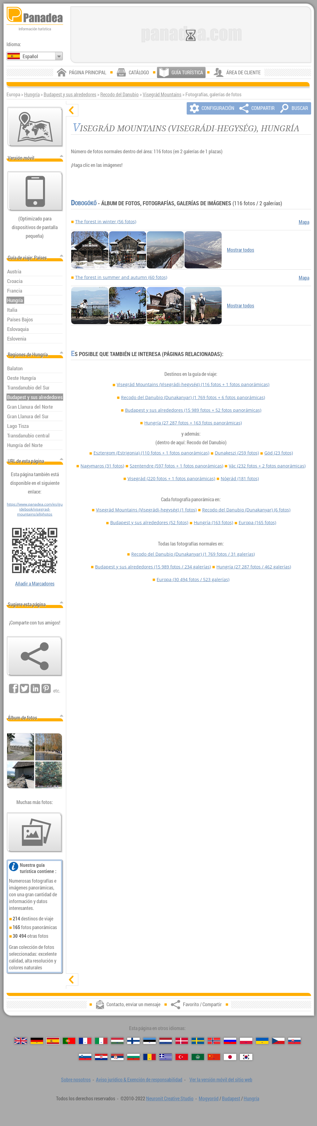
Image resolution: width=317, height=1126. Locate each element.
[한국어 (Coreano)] (246, 1057)
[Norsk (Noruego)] (213, 1040)
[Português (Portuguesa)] (69, 1040)
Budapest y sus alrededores (70, 94)
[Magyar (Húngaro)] (117, 1040)
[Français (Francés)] (85, 1040)
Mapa (304, 222)
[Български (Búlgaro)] (133, 1057)
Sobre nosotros (76, 1079)
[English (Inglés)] (20, 1040)
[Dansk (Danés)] (181, 1040)
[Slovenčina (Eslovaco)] (294, 1040)
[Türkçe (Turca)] (181, 1057)
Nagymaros (102, 466)
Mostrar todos (240, 249)
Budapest (231, 1098)
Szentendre (176, 466)
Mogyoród (209, 1098)
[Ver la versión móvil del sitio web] (35, 191)
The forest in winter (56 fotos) (105, 221)
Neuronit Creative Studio (169, 1098)
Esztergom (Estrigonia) (151, 453)
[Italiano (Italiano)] (101, 1040)
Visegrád (171, 478)
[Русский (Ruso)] (230, 1040)
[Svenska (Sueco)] (197, 1040)
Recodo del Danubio (119, 94)
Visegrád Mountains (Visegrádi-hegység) (193, 384)
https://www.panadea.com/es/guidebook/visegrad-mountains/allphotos (35, 509)
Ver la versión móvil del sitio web (220, 1079)
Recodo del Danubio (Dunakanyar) (193, 397)
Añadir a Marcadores (34, 583)
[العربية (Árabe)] (197, 1057)
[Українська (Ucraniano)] (262, 1040)
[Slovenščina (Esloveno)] (85, 1057)
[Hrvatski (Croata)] (101, 1057)
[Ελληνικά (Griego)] (165, 1057)
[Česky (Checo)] (278, 1040)
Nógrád (240, 478)
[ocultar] (72, 110)
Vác (267, 466)
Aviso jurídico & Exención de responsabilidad (139, 1079)
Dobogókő (84, 203)
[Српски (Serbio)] (117, 1057)
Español (30, 56)
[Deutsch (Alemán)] (36, 1040)
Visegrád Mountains (162, 94)
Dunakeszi (237, 453)
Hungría (32, 94)
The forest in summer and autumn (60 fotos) (121, 277)
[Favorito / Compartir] (34, 656)
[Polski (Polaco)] (246, 1040)
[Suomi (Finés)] (133, 1040)
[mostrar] (72, 979)
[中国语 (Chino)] (213, 1057)
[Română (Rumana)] (149, 1057)
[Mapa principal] (35, 127)
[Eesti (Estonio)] (149, 1040)
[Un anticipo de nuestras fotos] (34, 832)
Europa (257, 522)
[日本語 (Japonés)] (230, 1057)
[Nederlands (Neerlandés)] (165, 1040)
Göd (278, 453)
